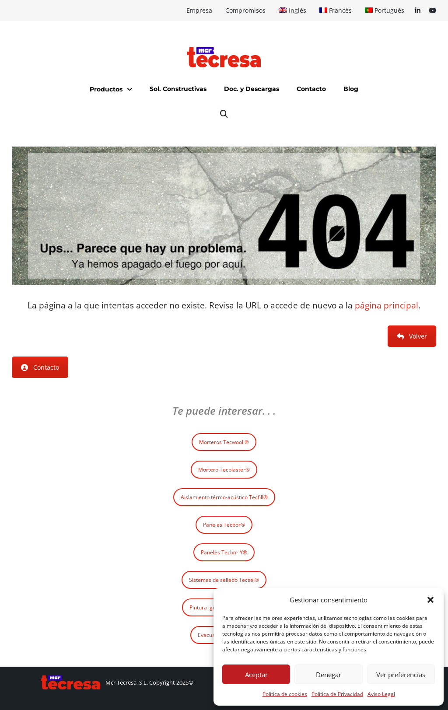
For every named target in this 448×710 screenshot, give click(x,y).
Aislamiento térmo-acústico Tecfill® (224, 497)
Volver (412, 336)
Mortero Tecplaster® (224, 469)
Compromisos (245, 10)
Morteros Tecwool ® (224, 442)
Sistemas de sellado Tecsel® (224, 580)
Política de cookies (284, 694)
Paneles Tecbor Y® (224, 552)
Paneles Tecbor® (224, 524)
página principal (386, 305)
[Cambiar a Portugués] (384, 10)
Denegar (328, 674)
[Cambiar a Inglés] (292, 10)
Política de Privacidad (337, 694)
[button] (430, 599)
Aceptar (256, 674)
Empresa (199, 10)
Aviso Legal (381, 694)
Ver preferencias (400, 674)
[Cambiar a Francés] (335, 10)
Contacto (40, 367)
